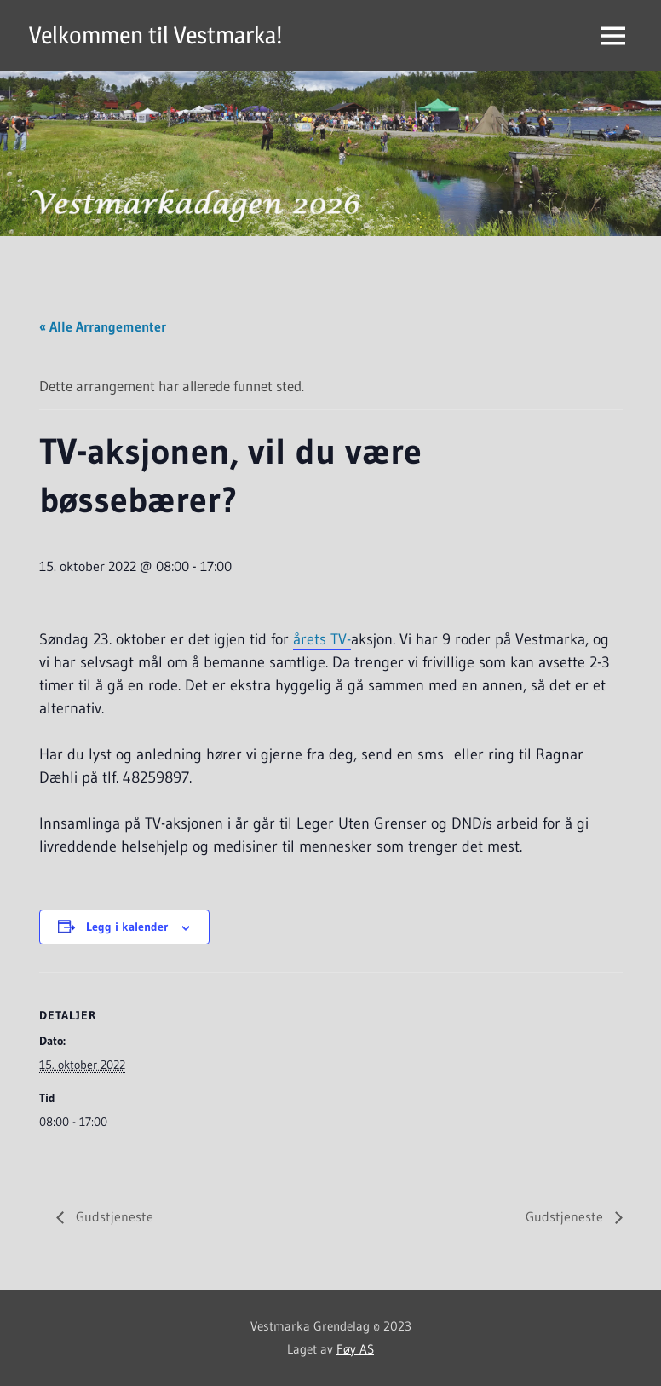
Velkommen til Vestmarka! (155, 34)
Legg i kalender (127, 926)
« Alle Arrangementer (102, 326)
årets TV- (322, 639)
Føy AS (355, 1349)
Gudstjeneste (112, 1216)
